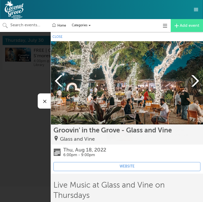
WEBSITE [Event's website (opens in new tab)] (127, 166)
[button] (196, 9)
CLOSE (57, 37)
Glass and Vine (77, 139)
